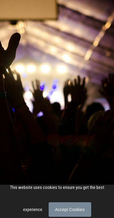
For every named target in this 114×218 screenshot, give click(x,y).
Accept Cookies (70, 209)
